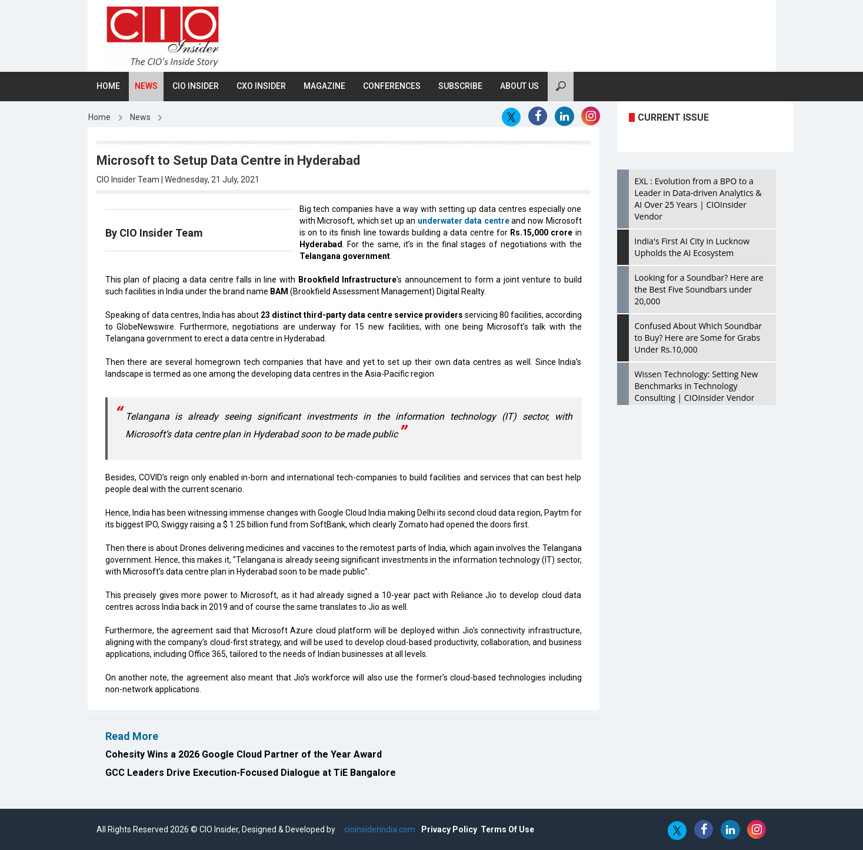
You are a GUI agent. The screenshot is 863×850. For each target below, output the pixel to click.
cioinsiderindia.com (378, 829)
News (146, 86)
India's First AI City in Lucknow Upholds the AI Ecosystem (692, 246)
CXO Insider (261, 86)
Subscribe (460, 86)
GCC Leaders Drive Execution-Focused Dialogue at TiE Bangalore (250, 772)
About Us (519, 86)
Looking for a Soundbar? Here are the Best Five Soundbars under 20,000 (699, 289)
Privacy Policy (449, 829)
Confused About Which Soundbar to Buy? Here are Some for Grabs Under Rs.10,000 (698, 337)
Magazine (324, 86)
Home (108, 86)
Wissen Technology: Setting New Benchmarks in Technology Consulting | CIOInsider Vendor (696, 385)
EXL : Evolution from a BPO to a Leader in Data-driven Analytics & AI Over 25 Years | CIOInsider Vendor (698, 198)
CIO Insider (195, 86)
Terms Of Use (507, 829)
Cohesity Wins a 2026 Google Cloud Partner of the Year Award (243, 754)
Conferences (392, 86)
